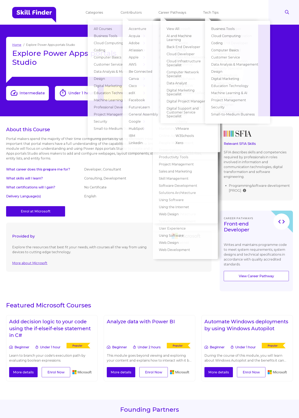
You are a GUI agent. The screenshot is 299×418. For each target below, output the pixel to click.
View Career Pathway (256, 276)
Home (16, 45)
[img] (244, 190)
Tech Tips (211, 12)
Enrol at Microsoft (35, 211)
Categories (95, 12)
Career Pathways (172, 12)
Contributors (131, 12)
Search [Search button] (285, 12)
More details (23, 372)
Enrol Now (125, 93)
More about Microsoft (29, 263)
